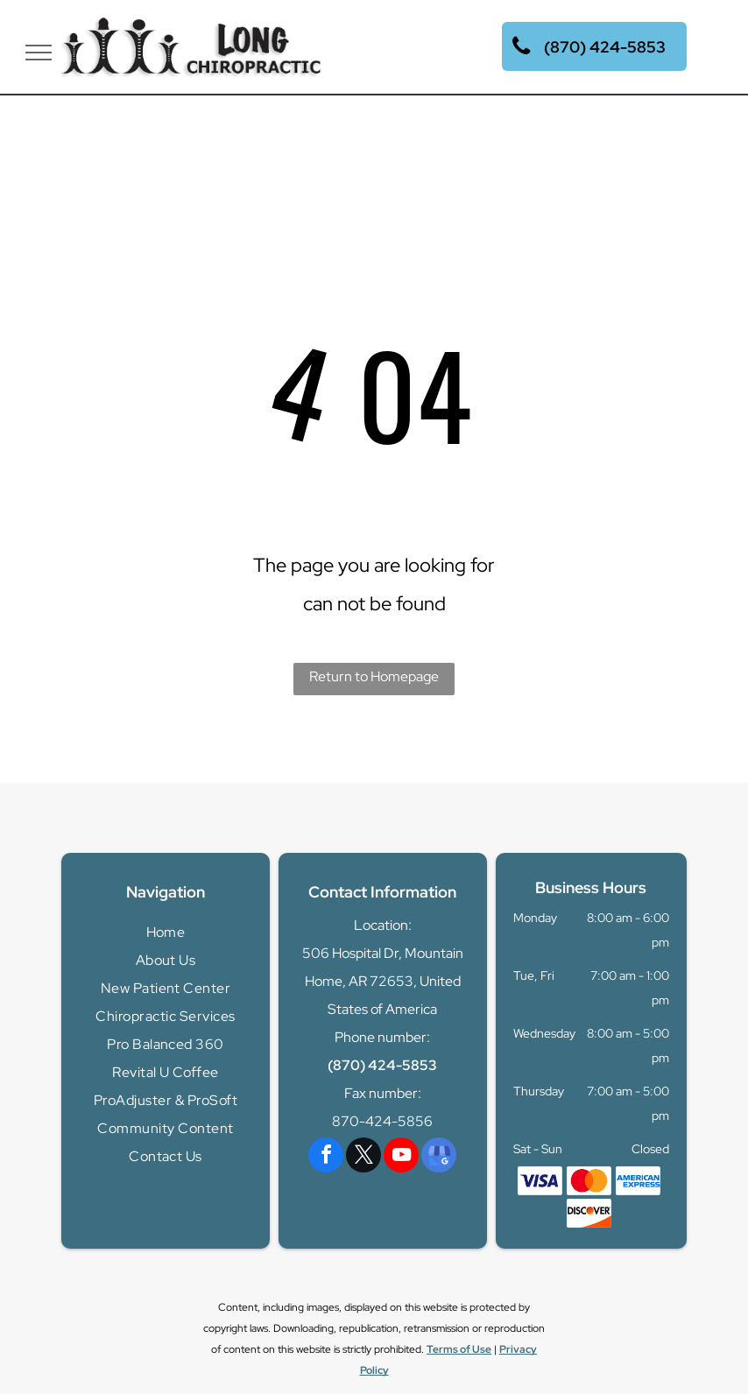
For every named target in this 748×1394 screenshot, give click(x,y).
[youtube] (401, 1157)
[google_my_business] (438, 1157)
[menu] (38, 52)
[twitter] (363, 1157)
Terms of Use (459, 1349)
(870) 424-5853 (382, 1065)
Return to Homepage (374, 676)
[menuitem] (165, 933)
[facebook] (325, 1157)
